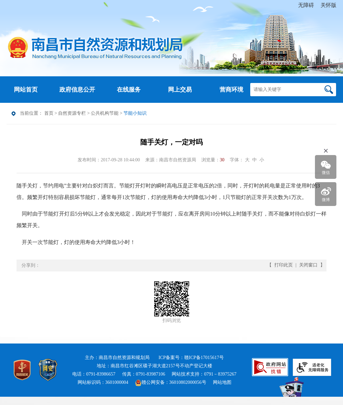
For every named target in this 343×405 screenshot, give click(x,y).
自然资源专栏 (72, 113)
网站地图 (222, 382)
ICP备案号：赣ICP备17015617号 (191, 357)
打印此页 (283, 265)
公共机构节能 (105, 113)
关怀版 (328, 5)
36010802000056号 (187, 382)
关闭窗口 (308, 265)
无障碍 (306, 5)
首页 (48, 113)
